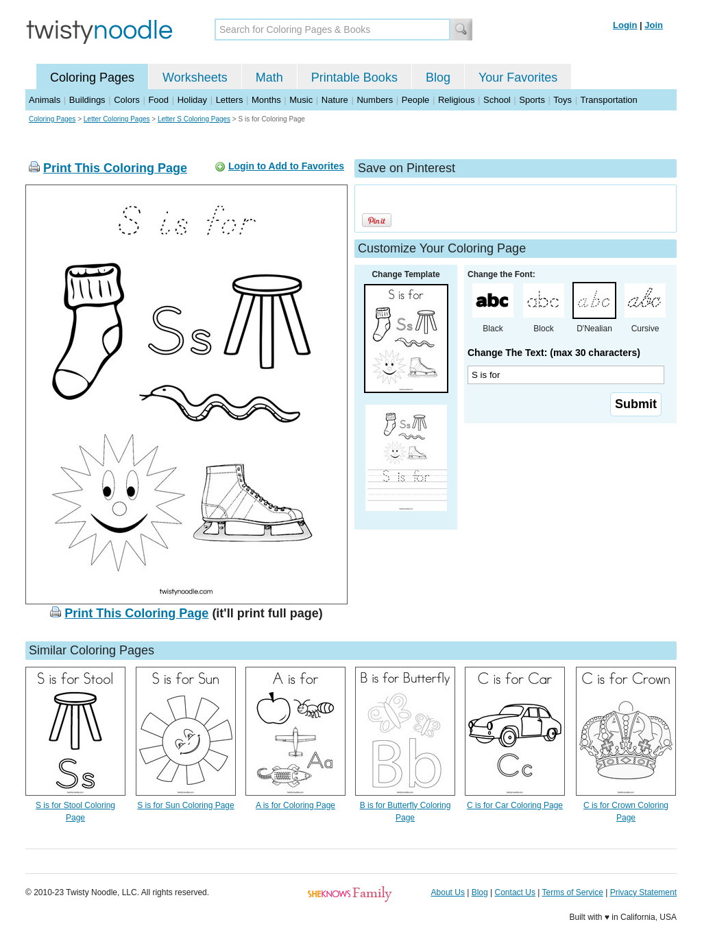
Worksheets (195, 77)
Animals (44, 100)
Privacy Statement (643, 892)
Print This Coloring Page (115, 168)
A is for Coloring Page (295, 805)
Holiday (192, 100)
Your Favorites (518, 77)
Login (625, 25)
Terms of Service (572, 892)
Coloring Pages (92, 77)
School (497, 100)
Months (266, 100)
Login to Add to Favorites (286, 166)
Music (301, 100)
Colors (127, 100)
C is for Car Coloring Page (515, 805)
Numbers (374, 100)
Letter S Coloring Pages (194, 119)
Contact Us (515, 892)
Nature (335, 100)
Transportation (608, 100)
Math (269, 77)
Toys (562, 100)
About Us (448, 892)
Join (653, 25)
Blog (438, 77)
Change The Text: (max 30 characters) (554, 352)
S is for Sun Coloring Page (185, 805)
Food (158, 100)
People (415, 100)
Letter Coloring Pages (117, 119)
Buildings (87, 100)
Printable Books (354, 77)
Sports (532, 100)
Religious (456, 100)
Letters (229, 100)
